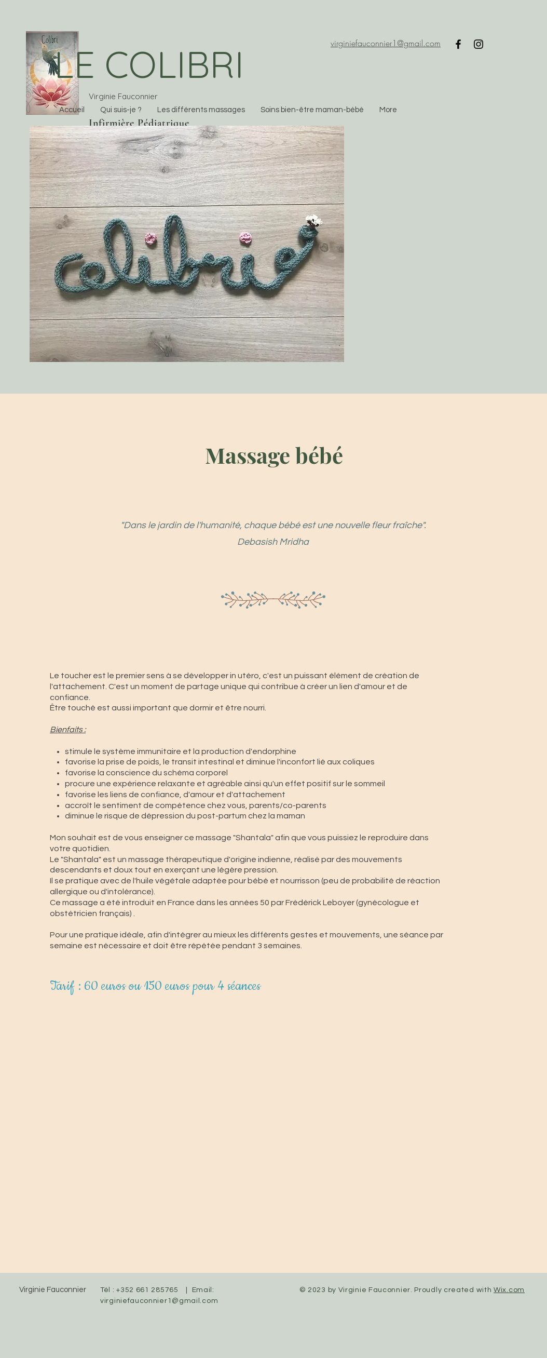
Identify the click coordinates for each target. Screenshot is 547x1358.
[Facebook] (458, 44)
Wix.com (509, 1290)
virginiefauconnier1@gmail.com (159, 1301)
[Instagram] (478, 44)
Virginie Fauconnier (52, 1290)
